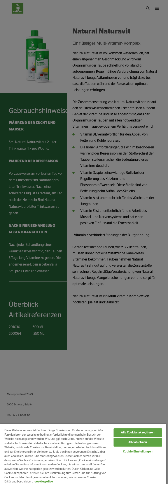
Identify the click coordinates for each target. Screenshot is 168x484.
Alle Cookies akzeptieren (137, 432)
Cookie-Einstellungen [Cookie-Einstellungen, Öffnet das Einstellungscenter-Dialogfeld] (137, 451)
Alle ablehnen (137, 442)
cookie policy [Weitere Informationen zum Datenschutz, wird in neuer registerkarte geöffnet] (44, 481)
